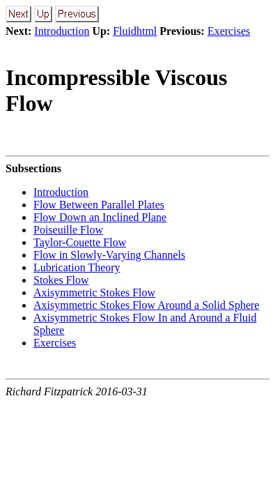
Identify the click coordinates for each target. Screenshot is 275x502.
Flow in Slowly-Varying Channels (109, 255)
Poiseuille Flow (68, 230)
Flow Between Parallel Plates (98, 205)
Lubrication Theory (76, 267)
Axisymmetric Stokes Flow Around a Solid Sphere (146, 305)
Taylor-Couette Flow (79, 242)
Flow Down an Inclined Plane (99, 217)
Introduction (61, 31)
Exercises (228, 31)
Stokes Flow (61, 280)
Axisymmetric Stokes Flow (94, 292)
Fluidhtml (135, 31)
